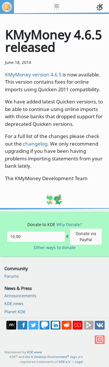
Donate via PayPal (86, 236)
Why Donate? (69, 224)
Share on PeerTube (89, 325)
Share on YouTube (78, 325)
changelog (35, 143)
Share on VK (100, 325)
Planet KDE (15, 311)
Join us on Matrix (11, 325)
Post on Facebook (22, 325)
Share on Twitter (33, 325)
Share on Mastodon (44, 325)
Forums (11, 276)
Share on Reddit (67, 325)
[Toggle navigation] (60, 7)
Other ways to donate (55, 247)
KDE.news (14, 303)
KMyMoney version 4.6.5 (33, 74)
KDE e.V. (65, 361)
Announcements (20, 295)
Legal (79, 361)
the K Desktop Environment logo (51, 357)
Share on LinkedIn (55, 325)
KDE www (34, 352)
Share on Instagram (100, 339)
